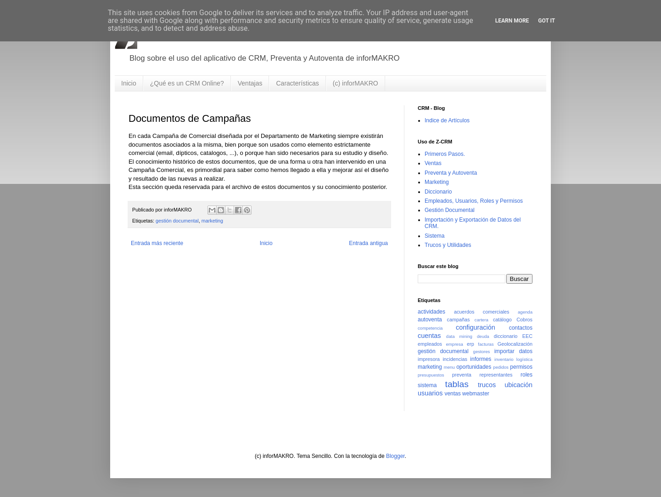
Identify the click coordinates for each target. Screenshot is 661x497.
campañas (458, 319)
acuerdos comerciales (482, 311)
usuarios (430, 393)
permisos (521, 367)
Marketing (437, 182)
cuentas (429, 335)
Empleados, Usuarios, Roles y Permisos (474, 201)
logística (524, 359)
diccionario (506, 336)
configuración (475, 327)
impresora (429, 359)
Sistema (434, 236)
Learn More (512, 20)
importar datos (513, 351)
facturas (485, 344)
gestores (481, 351)
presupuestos (431, 374)
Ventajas (250, 83)
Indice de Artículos (447, 120)
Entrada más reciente (157, 243)
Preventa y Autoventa (451, 173)
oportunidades (473, 367)
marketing (212, 220)
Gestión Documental (450, 210)
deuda (483, 336)
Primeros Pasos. (445, 154)
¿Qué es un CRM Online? (187, 83)
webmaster (475, 393)
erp (470, 344)
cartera (481, 319)
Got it (546, 20)
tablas (457, 384)
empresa (454, 344)
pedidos (501, 367)
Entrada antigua (368, 243)
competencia (430, 328)
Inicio (128, 83)
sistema (427, 385)
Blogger (395, 456)
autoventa (430, 319)
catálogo (502, 319)
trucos (487, 384)
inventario (504, 359)
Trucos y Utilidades (448, 245)
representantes (495, 374)
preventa (461, 374)
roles (526, 374)
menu (449, 367)
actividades (431, 311)
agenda (525, 311)
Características (297, 83)
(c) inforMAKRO (355, 83)
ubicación (518, 384)
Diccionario (438, 192)
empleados (430, 344)
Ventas (433, 163)
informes (480, 359)
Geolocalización (515, 344)
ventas (452, 393)
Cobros (524, 319)
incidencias (455, 359)
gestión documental (177, 220)
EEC (527, 336)
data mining (459, 336)
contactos (520, 328)
